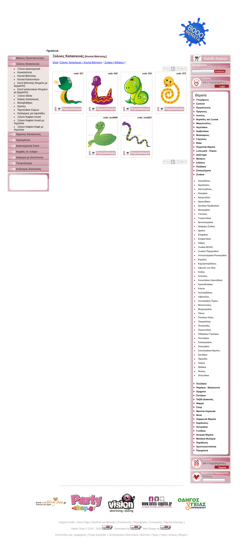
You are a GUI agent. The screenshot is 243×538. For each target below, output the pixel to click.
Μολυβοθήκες (24, 102)
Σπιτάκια (201, 395)
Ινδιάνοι (200, 162)
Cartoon (200, 103)
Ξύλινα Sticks (24, 95)
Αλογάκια (202, 193)
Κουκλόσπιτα (24, 72)
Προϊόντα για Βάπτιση (103, 522)
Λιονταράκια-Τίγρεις (208, 301)
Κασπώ (21, 106)
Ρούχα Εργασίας (97, 534)
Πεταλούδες (204, 325)
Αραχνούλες (204, 197)
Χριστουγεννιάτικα (206, 446)
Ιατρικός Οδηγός (177, 534)
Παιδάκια (201, 166)
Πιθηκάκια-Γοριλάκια (208, 334)
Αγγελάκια (201, 127)
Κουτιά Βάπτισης (26, 75)
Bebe (199, 143)
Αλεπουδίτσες (205, 189)
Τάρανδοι (202, 359)
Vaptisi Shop (78, 528)
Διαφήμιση (80, 534)
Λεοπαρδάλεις (205, 292)
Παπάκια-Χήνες (206, 317)
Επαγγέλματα (203, 170)
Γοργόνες (201, 139)
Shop (55, 62)
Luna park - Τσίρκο (206, 151)
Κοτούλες (202, 276)
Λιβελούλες (203, 296)
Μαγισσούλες (203, 123)
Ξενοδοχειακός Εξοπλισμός (123, 534)
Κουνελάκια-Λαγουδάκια (210, 280)
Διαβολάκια (202, 131)
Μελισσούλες (204, 305)
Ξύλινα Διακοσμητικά (28, 68)
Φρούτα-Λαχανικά (205, 411)
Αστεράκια (202, 427)
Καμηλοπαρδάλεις (207, 263)
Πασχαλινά (202, 450)
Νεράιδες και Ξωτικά (207, 119)
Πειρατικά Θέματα (205, 147)
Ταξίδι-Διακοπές (204, 399)
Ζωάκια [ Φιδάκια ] (114, 62)
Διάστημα (201, 155)
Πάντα (201, 313)
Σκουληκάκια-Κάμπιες (209, 350)
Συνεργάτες (155, 522)
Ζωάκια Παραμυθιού (208, 251)
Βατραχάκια (204, 210)
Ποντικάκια (203, 338)
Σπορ (199, 407)
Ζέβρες (201, 243)
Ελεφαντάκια (204, 239)
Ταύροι (201, 363)
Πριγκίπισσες (203, 107)
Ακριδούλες (204, 185)
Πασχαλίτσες (204, 321)
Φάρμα (200, 403)
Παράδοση (202, 442)
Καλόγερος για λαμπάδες (31, 113)
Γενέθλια (201, 431)
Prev (167, 68)
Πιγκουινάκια (204, 330)
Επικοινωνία (124, 522)
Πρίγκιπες (201, 111)
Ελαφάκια (203, 234)
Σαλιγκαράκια (205, 342)
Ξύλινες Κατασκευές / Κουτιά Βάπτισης (81, 62)
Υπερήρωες (202, 99)
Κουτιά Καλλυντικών (28, 79)
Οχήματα (201, 391)
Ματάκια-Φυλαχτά (205, 438)
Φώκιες (202, 371)
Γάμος (155, 534)
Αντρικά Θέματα (204, 435)
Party (163, 534)
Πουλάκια (201, 383)
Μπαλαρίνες (202, 135)
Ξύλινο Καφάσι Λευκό (29, 116)
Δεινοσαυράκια (205, 222)
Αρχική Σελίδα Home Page (74, 522)
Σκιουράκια (203, 346)
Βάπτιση (145, 534)
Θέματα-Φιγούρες (173, 522)
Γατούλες (202, 214)
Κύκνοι (201, 288)
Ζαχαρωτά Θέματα (206, 419)
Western (200, 158)
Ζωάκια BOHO (205, 247)
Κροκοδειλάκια (205, 284)
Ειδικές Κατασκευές (28, 99)
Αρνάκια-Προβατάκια (208, 205)
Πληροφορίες (140, 522)
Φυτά (199, 415)
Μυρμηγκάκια (205, 309)
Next (183, 68)
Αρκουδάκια (204, 201)
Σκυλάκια (202, 354)
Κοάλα (201, 272)
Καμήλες (202, 259)
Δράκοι (201, 230)
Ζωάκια (200, 174)
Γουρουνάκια (204, 218)
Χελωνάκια (203, 375)
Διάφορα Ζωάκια (206, 226)
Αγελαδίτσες (204, 181)
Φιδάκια (202, 367)
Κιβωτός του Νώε (206, 268)
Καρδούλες (202, 423)
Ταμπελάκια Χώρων (28, 109)
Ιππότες (200, 115)
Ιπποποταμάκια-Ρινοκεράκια (212, 255)
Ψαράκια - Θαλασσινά (208, 387)
